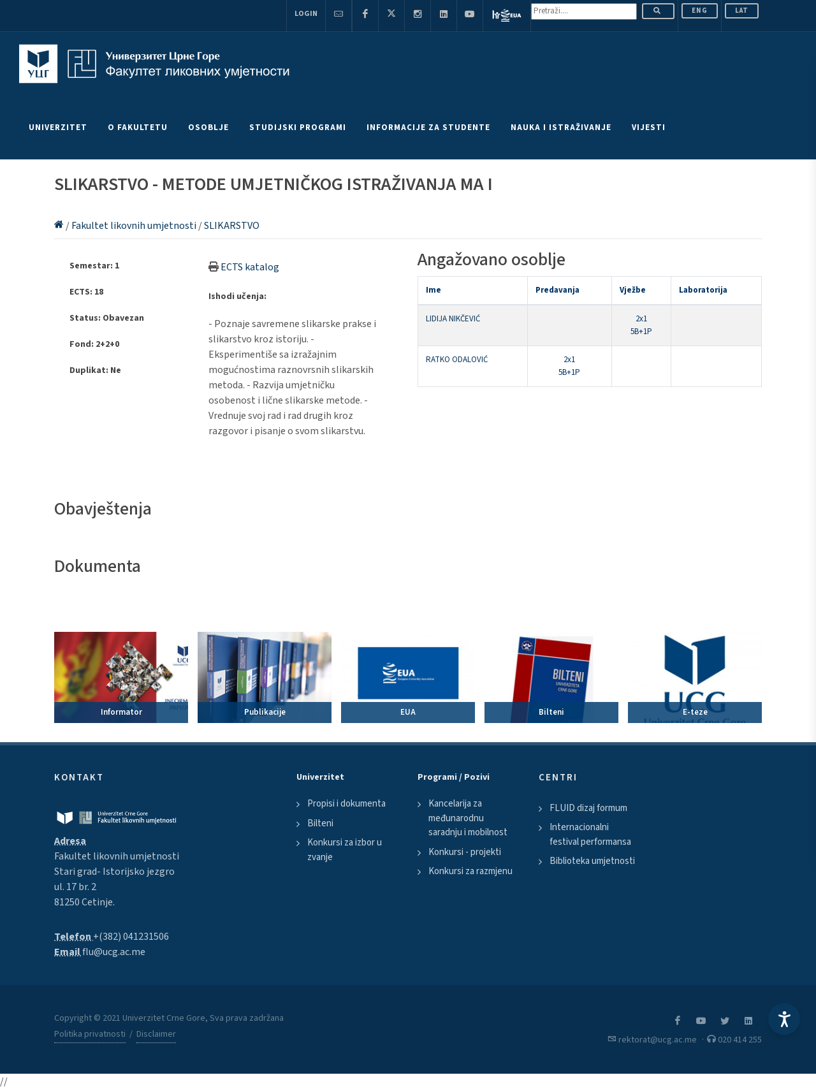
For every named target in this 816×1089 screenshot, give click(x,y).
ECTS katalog (250, 267)
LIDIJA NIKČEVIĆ (453, 319)
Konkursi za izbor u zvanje (344, 850)
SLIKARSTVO (231, 226)
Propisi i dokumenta (346, 803)
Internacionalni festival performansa (590, 835)
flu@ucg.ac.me (113, 952)
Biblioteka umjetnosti (592, 861)
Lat (741, 10)
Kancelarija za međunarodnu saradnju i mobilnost (467, 818)
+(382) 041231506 (131, 937)
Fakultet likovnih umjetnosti (134, 226)
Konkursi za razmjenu (470, 871)
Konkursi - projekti (464, 852)
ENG (700, 10)
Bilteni (320, 823)
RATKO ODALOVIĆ (457, 359)
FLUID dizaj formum (588, 808)
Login (306, 13)
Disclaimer (156, 1034)
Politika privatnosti (90, 1034)
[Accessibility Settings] (784, 1019)
